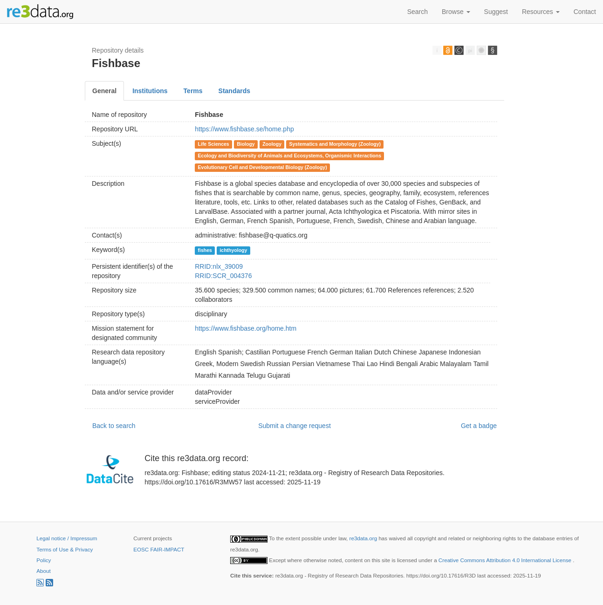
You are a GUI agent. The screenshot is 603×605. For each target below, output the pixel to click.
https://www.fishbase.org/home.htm (245, 328)
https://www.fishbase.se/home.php (244, 129)
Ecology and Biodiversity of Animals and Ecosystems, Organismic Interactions (289, 155)
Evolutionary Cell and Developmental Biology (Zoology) (262, 167)
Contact (585, 11)
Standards (234, 91)
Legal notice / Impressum (66, 538)
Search (417, 11)
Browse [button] (456, 11)
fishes (205, 250)
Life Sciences (213, 144)
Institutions (149, 91)
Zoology (271, 144)
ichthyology (233, 250)
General (104, 91)
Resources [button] (541, 11)
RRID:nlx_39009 (219, 266)
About (43, 571)
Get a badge (479, 425)
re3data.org (364, 538)
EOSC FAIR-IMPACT (158, 549)
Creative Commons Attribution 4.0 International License (506, 560)
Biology (246, 144)
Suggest (496, 11)
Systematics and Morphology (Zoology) (335, 144)
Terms (193, 91)
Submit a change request (294, 425)
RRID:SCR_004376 (223, 275)
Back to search (114, 425)
